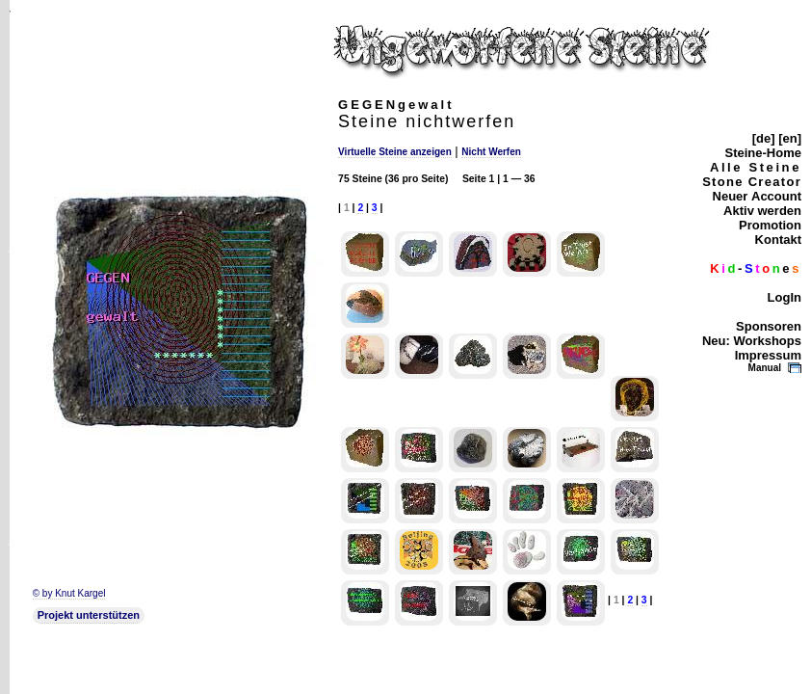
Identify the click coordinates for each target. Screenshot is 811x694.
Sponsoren (768, 326)
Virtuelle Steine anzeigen (395, 152)
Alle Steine (755, 167)
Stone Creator (751, 181)
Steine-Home (763, 153)
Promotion (770, 225)
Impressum (768, 355)
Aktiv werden (762, 210)
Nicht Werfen (491, 152)
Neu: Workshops (751, 341)
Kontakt (778, 239)
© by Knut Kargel (69, 593)
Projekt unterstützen (89, 615)
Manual (764, 367)
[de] (763, 138)
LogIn (784, 297)
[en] (789, 138)
